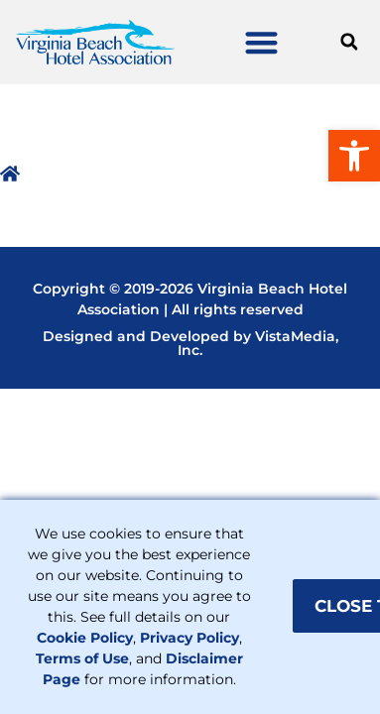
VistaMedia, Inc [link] (258, 343)
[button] (262, 42)
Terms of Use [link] (82, 658)
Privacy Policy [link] (189, 638)
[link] (354, 155)
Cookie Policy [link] (85, 638)
